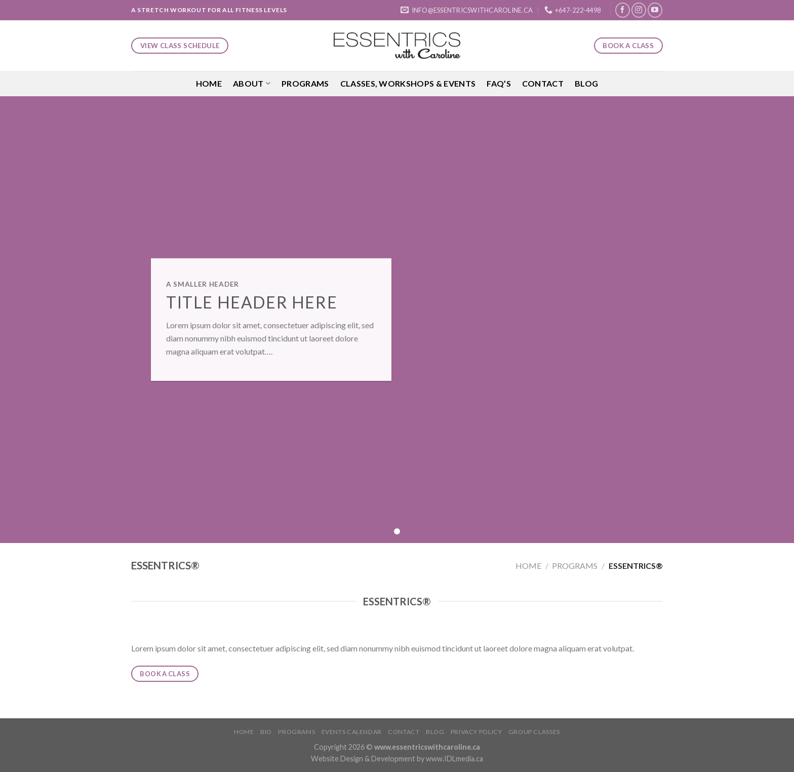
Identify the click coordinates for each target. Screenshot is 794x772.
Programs (305, 83)
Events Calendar (352, 732)
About (251, 84)
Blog (586, 83)
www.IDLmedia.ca (454, 758)
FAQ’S (499, 83)
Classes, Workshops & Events (408, 83)
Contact (543, 83)
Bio (266, 732)
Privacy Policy (476, 732)
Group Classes (534, 732)
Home (209, 83)
